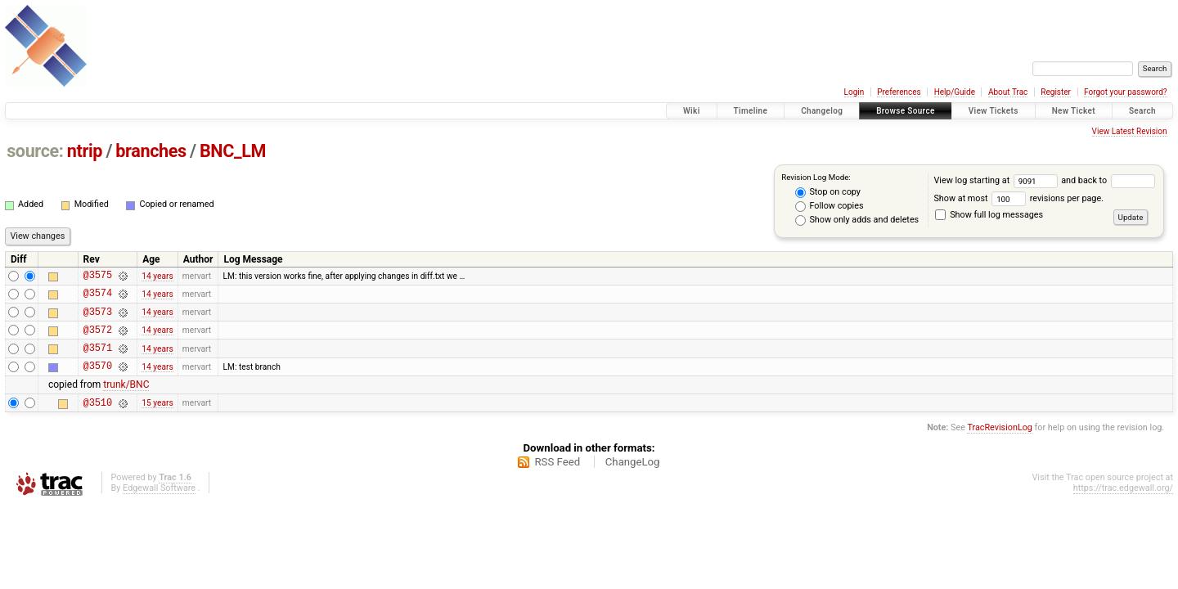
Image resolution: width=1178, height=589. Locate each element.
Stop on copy (828, 192)
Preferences (898, 92)
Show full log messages (989, 214)
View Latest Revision (1129, 131)
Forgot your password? (1125, 92)
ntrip (84, 151)
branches (150, 151)
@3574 (97, 297)
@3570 (97, 380)
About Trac (1007, 92)
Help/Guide (954, 92)
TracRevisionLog (999, 444)
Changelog (822, 110)
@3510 (97, 419)
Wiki (691, 110)
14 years (157, 276)
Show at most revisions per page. (1018, 198)
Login (854, 92)
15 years (157, 419)
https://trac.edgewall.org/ (1123, 505)
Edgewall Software (159, 505)
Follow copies (829, 206)
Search (1142, 110)
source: (35, 151)
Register (1056, 92)
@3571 (97, 359)
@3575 (97, 277)
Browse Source (905, 110)
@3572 (97, 339)
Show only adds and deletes (857, 220)
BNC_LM (233, 151)
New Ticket (1073, 110)
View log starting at (997, 180)
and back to (1107, 180)
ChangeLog (632, 479)
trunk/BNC (126, 399)
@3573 (97, 319)
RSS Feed (557, 479)
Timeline (751, 110)
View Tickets (993, 110)
